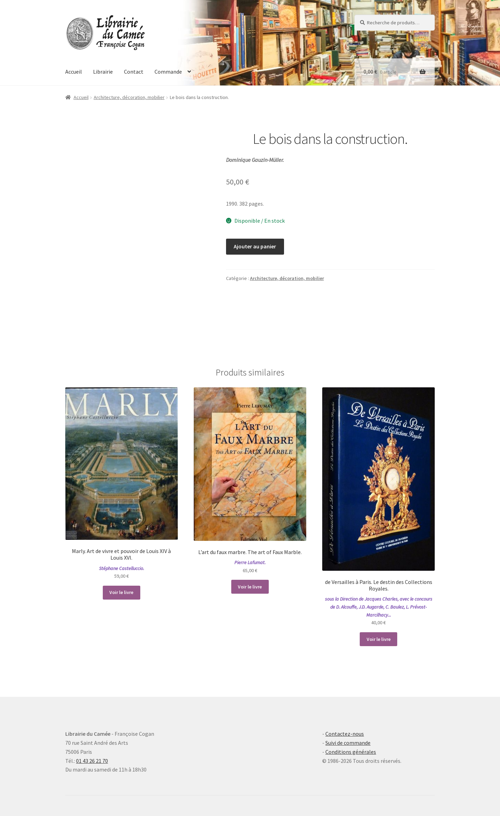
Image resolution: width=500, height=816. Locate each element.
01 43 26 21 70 (92, 760)
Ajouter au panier (255, 246)
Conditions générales (350, 751)
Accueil (73, 71)
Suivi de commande (347, 742)
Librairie (103, 71)
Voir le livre (121, 592)
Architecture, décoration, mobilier (129, 97)
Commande (168, 71)
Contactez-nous (344, 733)
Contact (133, 71)
